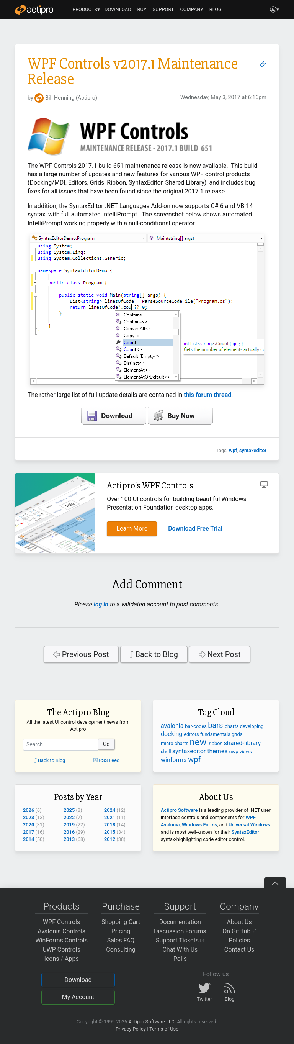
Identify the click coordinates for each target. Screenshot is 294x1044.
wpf (233, 450)
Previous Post (81, 654)
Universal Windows (249, 825)
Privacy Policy (131, 1029)
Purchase (121, 906)
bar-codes (196, 726)
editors (192, 734)
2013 (69, 839)
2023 (28, 817)
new (199, 742)
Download (77, 979)
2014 (28, 839)
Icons (51, 958)
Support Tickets (180, 940)
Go (106, 744)
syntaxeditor (252, 450)
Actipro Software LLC (151, 1021)
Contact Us (239, 949)
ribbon (216, 743)
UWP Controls (61, 949)
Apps (72, 958)
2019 (69, 825)
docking (172, 734)
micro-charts (175, 743)
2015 (109, 832)
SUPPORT (163, 9)
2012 (109, 839)
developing (252, 726)
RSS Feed (106, 760)
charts (232, 726)
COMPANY (191, 9)
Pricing (121, 931)
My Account (78, 997)
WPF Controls (61, 922)
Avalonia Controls (61, 931)
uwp (234, 751)
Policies (239, 940)
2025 (69, 810)
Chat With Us (180, 949)
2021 (109, 817)
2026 (28, 810)
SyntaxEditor (246, 832)
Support (180, 906)
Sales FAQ (121, 940)
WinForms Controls (61, 940)
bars (216, 725)
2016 (69, 832)
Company (239, 906)
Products (61, 906)
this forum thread (207, 394)
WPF (251, 817)
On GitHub (239, 931)
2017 (28, 832)
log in (101, 604)
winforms (174, 760)
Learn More (131, 528)
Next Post (220, 654)
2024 (109, 810)
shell (166, 751)
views (246, 751)
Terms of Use (163, 1029)
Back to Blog (154, 654)
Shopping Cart (120, 922)
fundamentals (216, 734)
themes (218, 751)
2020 (28, 825)
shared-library (242, 743)
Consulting (120, 949)
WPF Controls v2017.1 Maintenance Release (133, 71)
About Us (239, 922)
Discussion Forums (180, 931)
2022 (69, 817)
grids (237, 734)
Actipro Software (179, 810)
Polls (180, 958)
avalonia (173, 725)
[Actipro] (34, 9)
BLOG (215, 9)
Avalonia (170, 825)
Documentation (180, 922)
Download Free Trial (195, 528)
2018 (109, 825)
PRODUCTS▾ (86, 9)
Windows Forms (199, 825)
